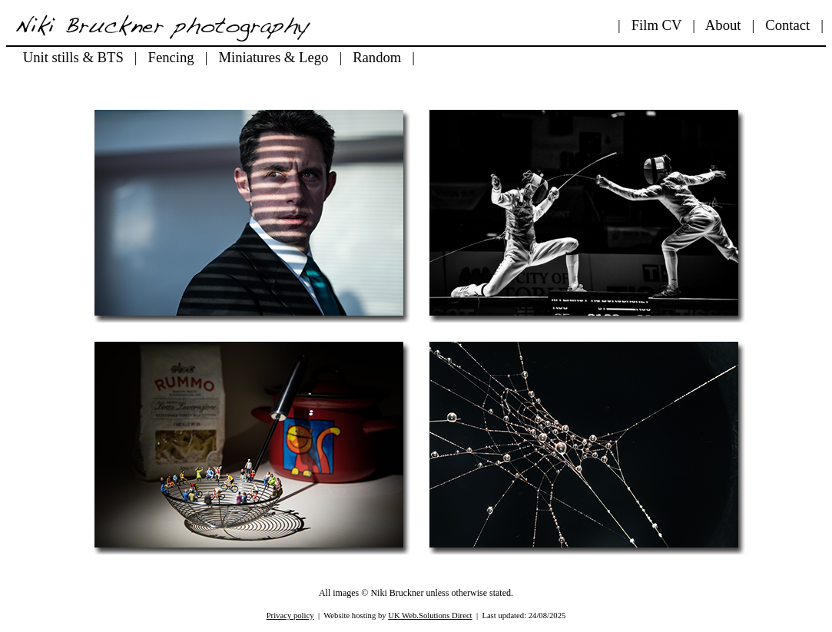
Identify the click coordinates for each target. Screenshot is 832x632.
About (723, 25)
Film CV (656, 25)
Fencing (171, 57)
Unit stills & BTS (73, 57)
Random (377, 57)
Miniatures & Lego (273, 57)
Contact (787, 25)
